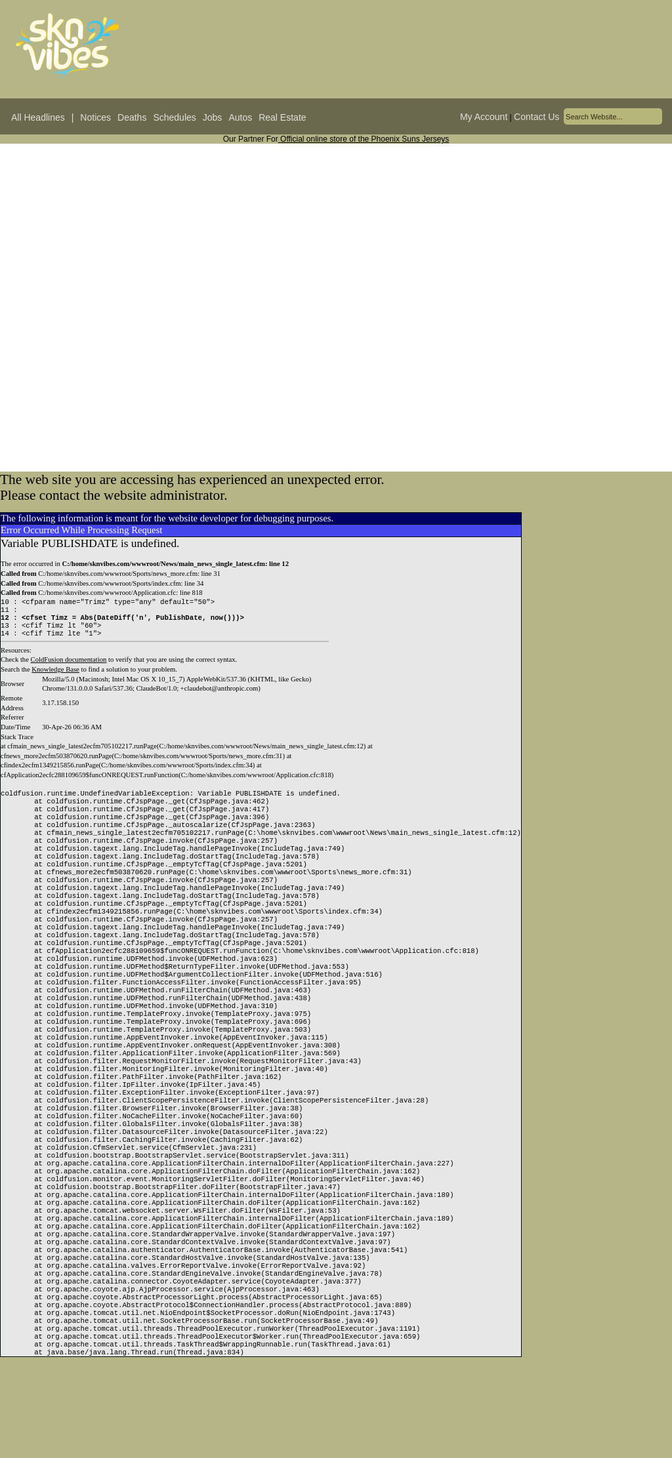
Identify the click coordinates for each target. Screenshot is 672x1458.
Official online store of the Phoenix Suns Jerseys (364, 139)
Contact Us (536, 116)
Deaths (131, 117)
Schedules (174, 117)
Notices (95, 117)
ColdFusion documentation (69, 666)
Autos (240, 117)
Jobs (212, 117)
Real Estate (282, 117)
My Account (483, 116)
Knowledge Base (55, 675)
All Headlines (38, 117)
